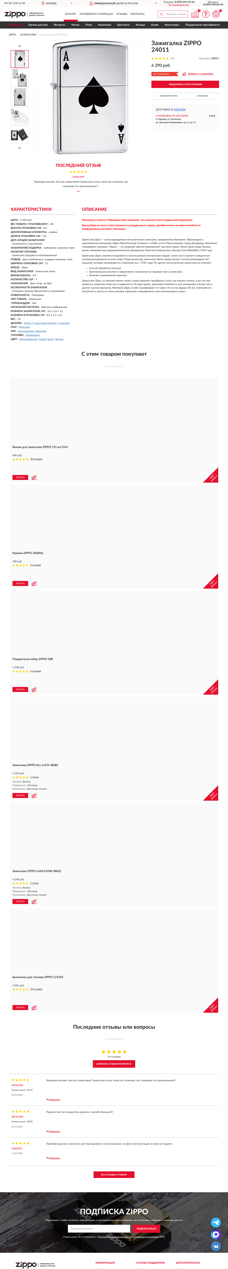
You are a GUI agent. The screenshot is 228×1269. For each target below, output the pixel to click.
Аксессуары (172, 25)
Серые (42, 339)
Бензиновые (33, 335)
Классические (26, 331)
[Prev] (19, 46)
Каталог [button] (70, 14)
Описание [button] (202, 96)
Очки (89, 25)
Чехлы (75, 25)
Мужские (24, 327)
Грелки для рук (38, 25)
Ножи (155, 25)
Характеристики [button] (168, 96)
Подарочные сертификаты (202, 25)
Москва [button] (180, 109)
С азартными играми (44, 323)
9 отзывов (35, 565)
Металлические (28, 339)
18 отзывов (36, 989)
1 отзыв (34, 777)
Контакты (137, 14)
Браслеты (123, 25)
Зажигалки (15, 25)
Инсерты (59, 25)
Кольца (140, 25)
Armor (27, 323)
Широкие (40, 331)
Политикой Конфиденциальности (115, 1237)
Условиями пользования (146, 1237)
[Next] (19, 148)
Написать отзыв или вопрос (114, 1064)
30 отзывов (36, 459)
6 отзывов (35, 671)
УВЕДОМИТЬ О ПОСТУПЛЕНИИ (185, 84)
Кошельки (104, 25)
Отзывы (121, 14)
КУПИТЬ (20, 477)
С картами (63, 323)
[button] (179, 5)
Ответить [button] (53, 1100)
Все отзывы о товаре (114, 1175)
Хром (50, 339)
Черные (59, 339)
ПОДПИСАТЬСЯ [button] (146, 1229)
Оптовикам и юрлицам (96, 14)
